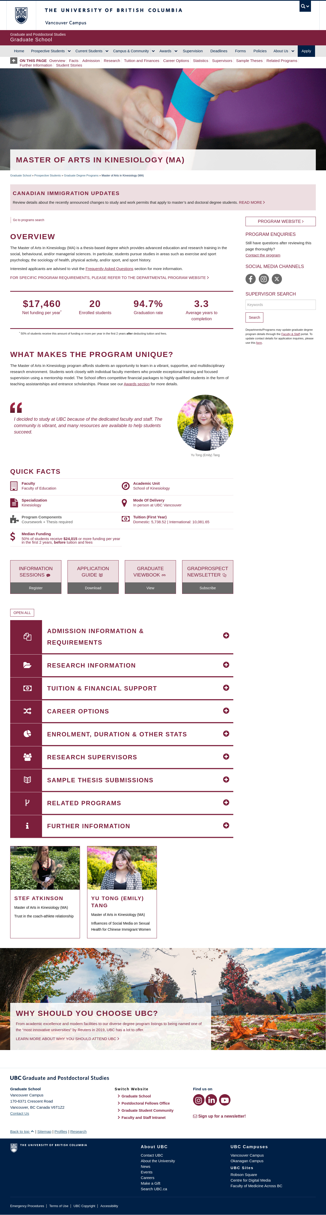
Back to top (22, 1131)
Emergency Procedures (27, 1206)
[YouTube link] (224, 1100)
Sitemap (44, 1131)
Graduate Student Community (147, 1110)
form (259, 342)
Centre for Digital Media (250, 1180)
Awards (165, 51)
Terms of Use (58, 1206)
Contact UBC (152, 1155)
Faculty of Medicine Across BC (256, 1186)
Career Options (176, 60)
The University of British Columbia (21, 15)
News (146, 1166)
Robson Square (243, 1174)
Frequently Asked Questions (109, 268)
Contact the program (263, 255)
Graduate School (20, 175)
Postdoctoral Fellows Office (145, 1103)
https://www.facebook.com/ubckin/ (251, 279)
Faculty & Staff (290, 334)
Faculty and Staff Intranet (143, 1118)
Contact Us (19, 1113)
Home (19, 51)
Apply (306, 51)
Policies (260, 51)
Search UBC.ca (154, 1189)
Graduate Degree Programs (81, 175)
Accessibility (109, 1206)
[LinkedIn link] (211, 1100)
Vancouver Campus (247, 1155)
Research (112, 60)
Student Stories (69, 65)
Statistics (200, 60)
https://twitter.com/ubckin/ (277, 279)
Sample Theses (249, 60)
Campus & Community (131, 51)
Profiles (61, 1131)
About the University (158, 1161)
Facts (73, 60)
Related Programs (281, 60)
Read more (251, 202)
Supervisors (222, 60)
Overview (57, 60)
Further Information (36, 65)
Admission (91, 60)
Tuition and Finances (141, 60)
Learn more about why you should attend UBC (66, 1039)
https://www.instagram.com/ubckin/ (264, 279)
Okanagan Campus (246, 1161)
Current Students (88, 51)
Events (147, 1172)
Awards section (137, 384)
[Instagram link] (199, 1100)
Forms (240, 51)
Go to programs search (28, 220)
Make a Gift (150, 1183)
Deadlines (218, 51)
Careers (147, 1177)
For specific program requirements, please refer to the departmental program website (108, 277)
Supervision (193, 51)
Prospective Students (48, 51)
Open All (22, 613)
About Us (281, 51)
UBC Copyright (84, 1206)
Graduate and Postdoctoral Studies (163, 1079)
